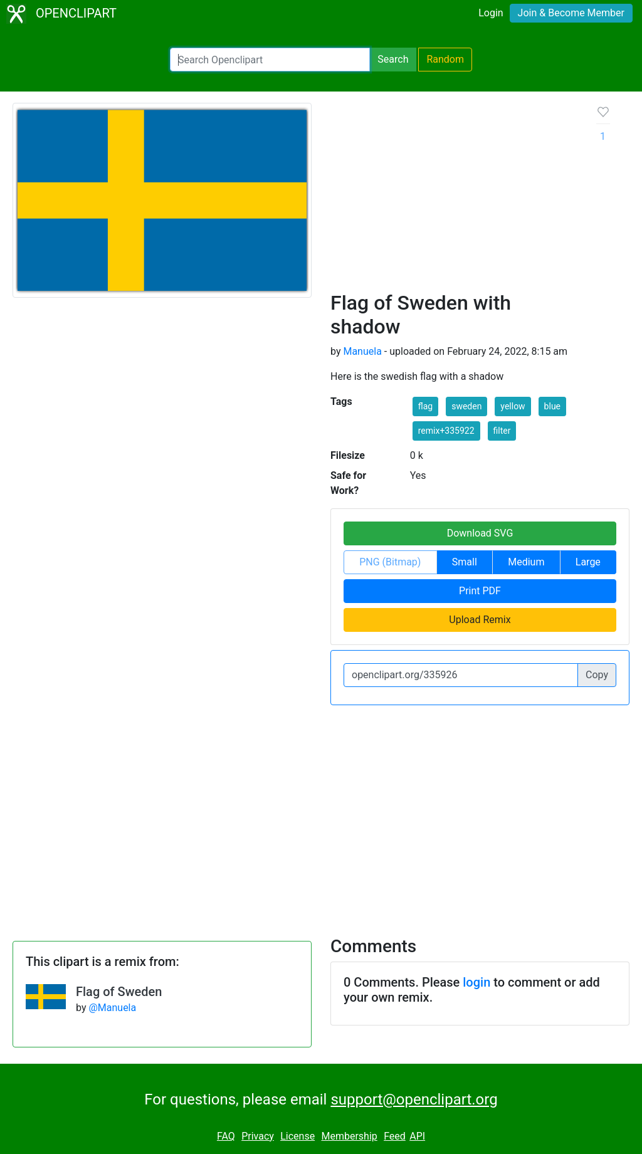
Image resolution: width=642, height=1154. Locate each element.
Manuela (362, 351)
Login (490, 13)
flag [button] (425, 406)
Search (392, 59)
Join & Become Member (571, 13)
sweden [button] (466, 406)
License (297, 1136)
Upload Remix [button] (479, 620)
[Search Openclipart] (270, 59)
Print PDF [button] (480, 591)
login (476, 982)
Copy (597, 675)
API (417, 1136)
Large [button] (588, 562)
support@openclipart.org (413, 1099)
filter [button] (502, 431)
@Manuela (112, 1008)
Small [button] (464, 562)
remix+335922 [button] (446, 431)
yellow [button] (512, 406)
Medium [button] (526, 562)
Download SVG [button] (480, 533)
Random (445, 59)
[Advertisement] (453, 197)
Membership (349, 1136)
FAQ (226, 1136)
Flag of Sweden (119, 991)
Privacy (257, 1136)
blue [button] (552, 406)
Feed (395, 1136)
